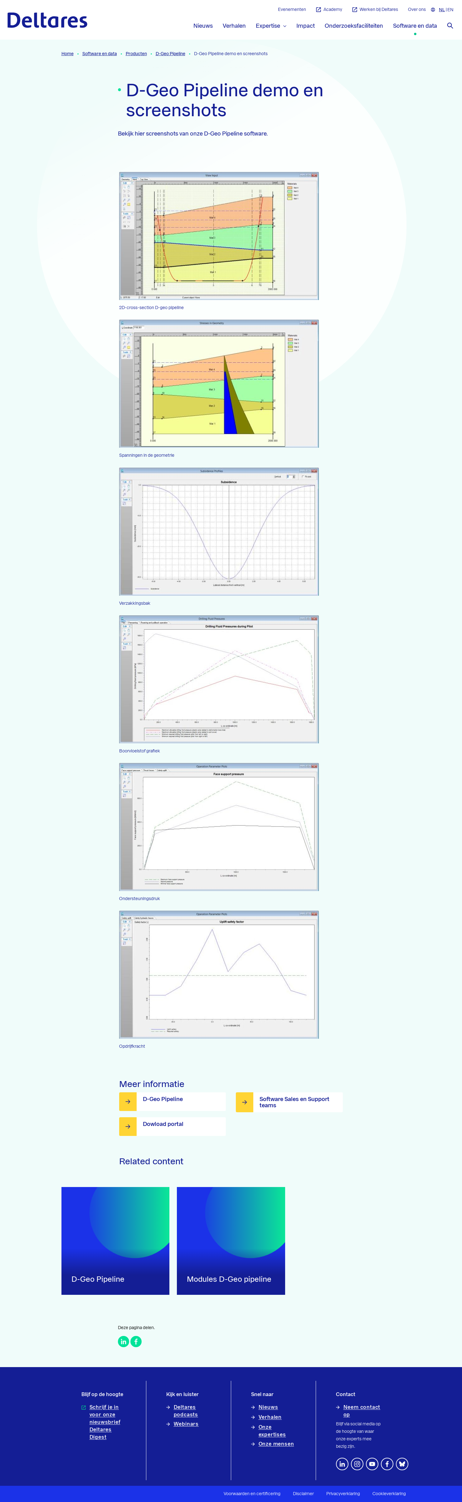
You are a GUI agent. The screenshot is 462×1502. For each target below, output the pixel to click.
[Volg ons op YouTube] (372, 1464)
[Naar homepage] (47, 20)
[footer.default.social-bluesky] (402, 1464)
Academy (329, 9)
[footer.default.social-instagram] (357, 1464)
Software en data (99, 54)
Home (67, 54)
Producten (136, 54)
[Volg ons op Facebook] (387, 1464)
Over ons (417, 9)
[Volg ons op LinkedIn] (342, 1464)
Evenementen (292, 9)
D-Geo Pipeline (170, 54)
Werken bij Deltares (375, 9)
